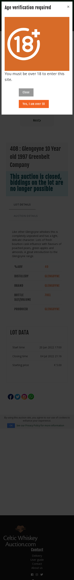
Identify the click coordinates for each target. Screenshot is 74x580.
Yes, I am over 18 (34, 104)
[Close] (68, 7)
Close (26, 92)
